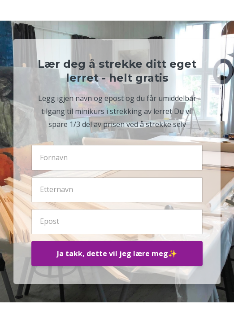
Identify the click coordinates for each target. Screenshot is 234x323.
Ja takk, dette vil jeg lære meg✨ (117, 253)
